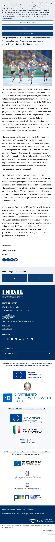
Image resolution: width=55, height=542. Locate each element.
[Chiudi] (52, 2)
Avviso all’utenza (28, 509)
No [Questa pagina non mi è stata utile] (40, 278)
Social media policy (47, 531)
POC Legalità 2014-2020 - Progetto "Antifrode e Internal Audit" (26, 409)
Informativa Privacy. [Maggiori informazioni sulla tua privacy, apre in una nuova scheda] (7, 18)
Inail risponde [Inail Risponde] (6, 325)
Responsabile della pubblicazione (11, 509)
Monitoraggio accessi (27, 514)
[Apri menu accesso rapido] (27, 353)
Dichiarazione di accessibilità (10, 514)
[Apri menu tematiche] (27, 348)
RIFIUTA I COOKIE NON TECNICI (27, 27)
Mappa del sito (39, 514)
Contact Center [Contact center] (8, 314)
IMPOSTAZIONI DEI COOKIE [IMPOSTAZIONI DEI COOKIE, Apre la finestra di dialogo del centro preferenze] (27, 22)
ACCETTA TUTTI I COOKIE (27, 33)
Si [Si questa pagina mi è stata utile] (14, 278)
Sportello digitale (7, 328)
